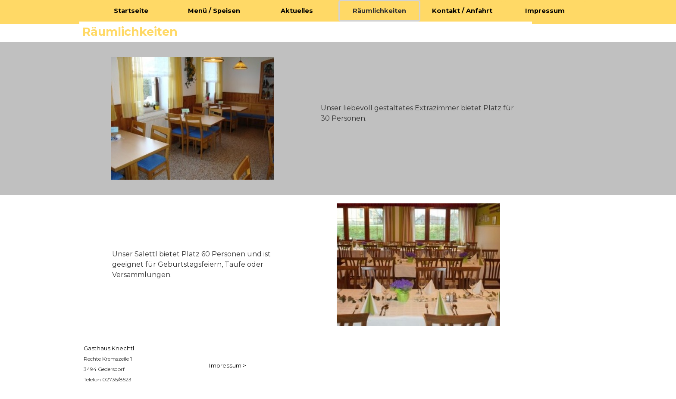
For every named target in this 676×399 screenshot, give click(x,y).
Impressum (545, 11)
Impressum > (227, 365)
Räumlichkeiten (379, 11)
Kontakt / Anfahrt (462, 11)
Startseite (131, 11)
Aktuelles (297, 11)
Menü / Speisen (214, 11)
